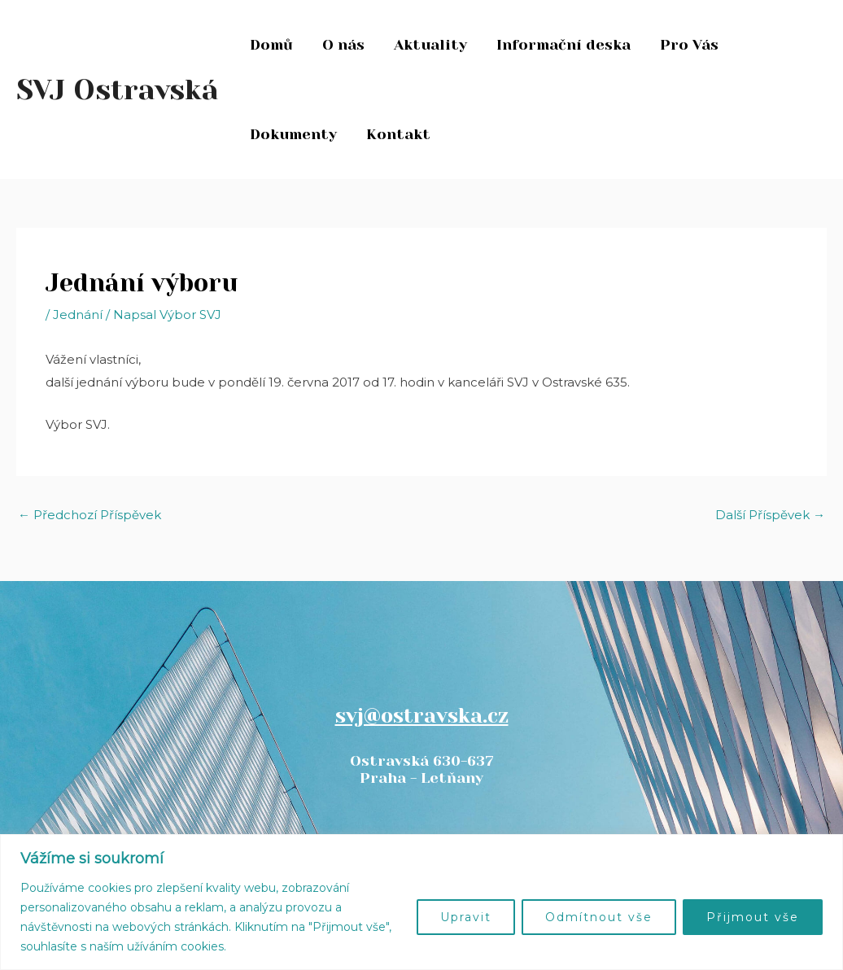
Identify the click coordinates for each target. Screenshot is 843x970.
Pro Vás (689, 45)
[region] (421, 902)
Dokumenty (293, 134)
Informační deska (563, 45)
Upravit (465, 917)
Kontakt (398, 134)
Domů (271, 45)
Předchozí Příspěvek (89, 514)
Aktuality (430, 45)
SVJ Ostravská (117, 89)
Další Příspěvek (770, 514)
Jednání (78, 314)
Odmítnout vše (599, 917)
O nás (343, 45)
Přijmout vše (752, 917)
